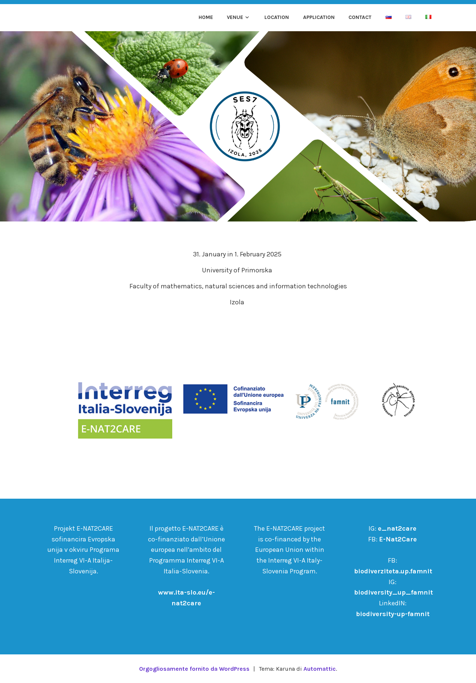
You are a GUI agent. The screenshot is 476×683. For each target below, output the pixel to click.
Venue (235, 17)
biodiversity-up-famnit (393, 614)
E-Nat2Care (398, 539)
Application (319, 17)
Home (206, 17)
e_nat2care (397, 528)
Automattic (319, 668)
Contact (360, 17)
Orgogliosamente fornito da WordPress (194, 668)
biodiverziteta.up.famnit (393, 571)
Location (276, 17)
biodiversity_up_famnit (393, 592)
